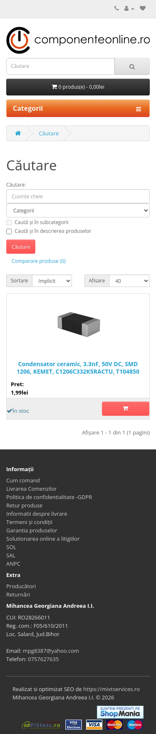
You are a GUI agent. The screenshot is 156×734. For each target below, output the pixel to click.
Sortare (19, 280)
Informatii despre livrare (36, 513)
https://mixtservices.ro (111, 689)
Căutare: (16, 184)
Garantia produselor (31, 530)
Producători (21, 586)
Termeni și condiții (29, 522)
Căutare (49, 133)
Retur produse (24, 505)
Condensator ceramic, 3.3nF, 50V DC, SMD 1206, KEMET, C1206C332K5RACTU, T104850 (78, 367)
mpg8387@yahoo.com (51, 650)
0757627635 (43, 659)
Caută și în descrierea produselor (48, 231)
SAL (10, 555)
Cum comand (23, 480)
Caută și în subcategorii (37, 222)
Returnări (18, 594)
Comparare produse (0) (39, 261)
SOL (11, 547)
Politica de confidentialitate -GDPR (49, 497)
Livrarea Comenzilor (31, 488)
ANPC (13, 563)
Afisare (97, 280)
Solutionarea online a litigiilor (42, 538)
